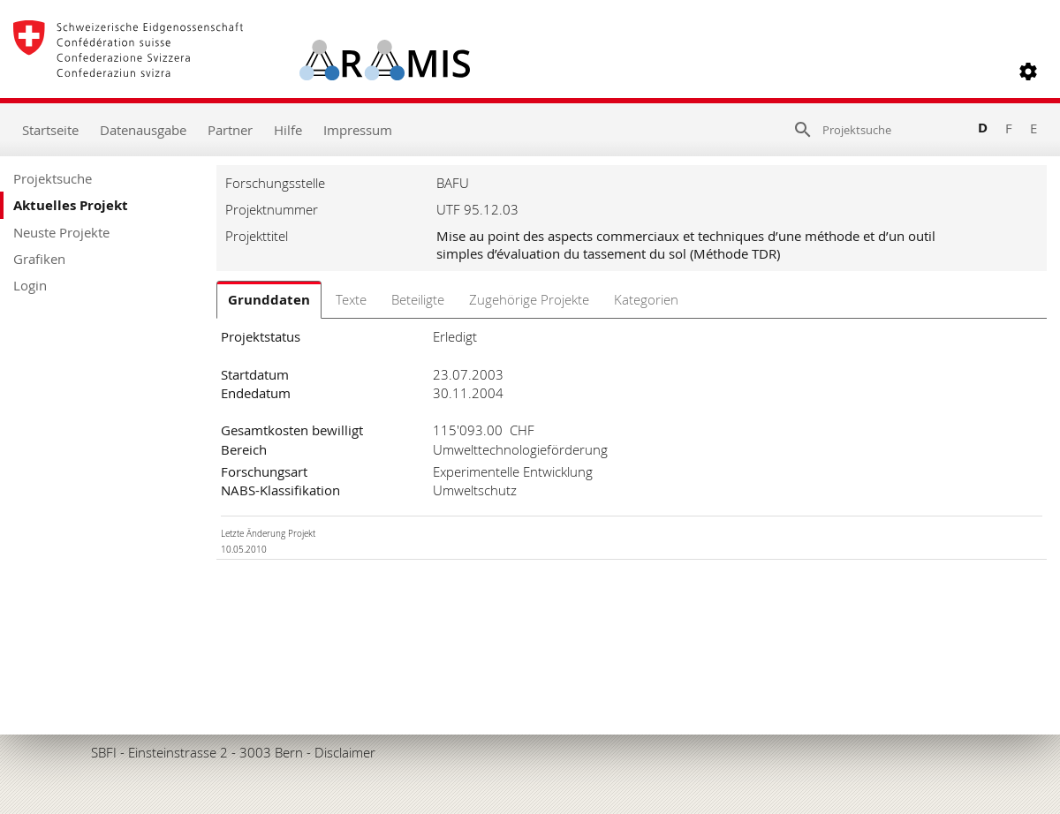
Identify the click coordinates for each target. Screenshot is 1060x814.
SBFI (104, 752)
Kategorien (646, 299)
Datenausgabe (143, 130)
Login (30, 285)
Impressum (357, 130)
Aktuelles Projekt (70, 205)
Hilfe (288, 130)
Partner (230, 130)
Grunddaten (269, 299)
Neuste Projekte (61, 232)
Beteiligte (417, 299)
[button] (1028, 71)
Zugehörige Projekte (529, 299)
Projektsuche (52, 178)
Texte (351, 299)
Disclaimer (344, 752)
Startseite (50, 130)
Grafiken (39, 259)
